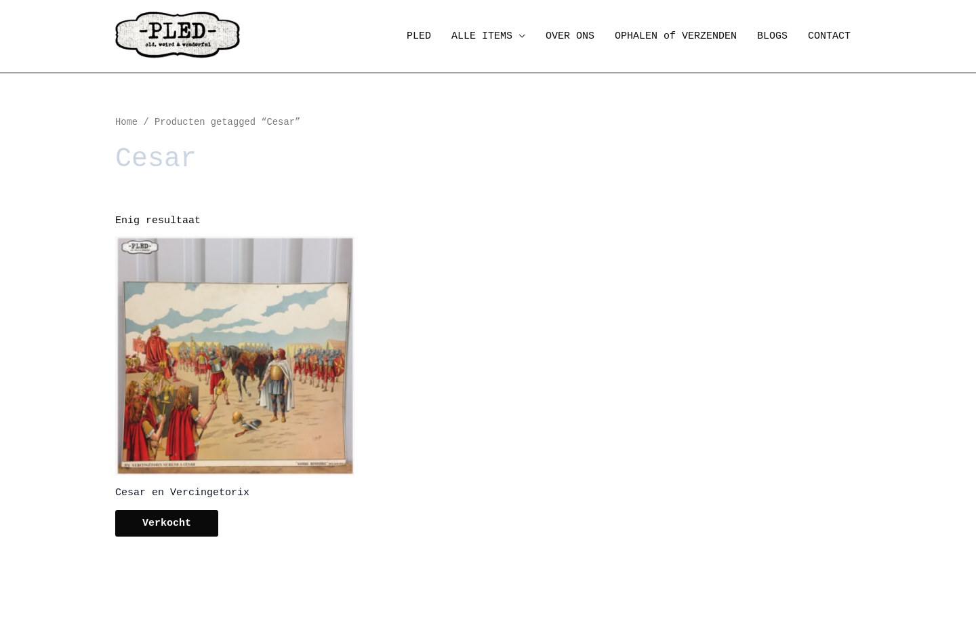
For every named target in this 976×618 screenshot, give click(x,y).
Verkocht (166, 523)
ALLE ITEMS (481, 36)
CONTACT (829, 36)
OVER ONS (570, 36)
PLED (419, 36)
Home (126, 122)
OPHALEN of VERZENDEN (676, 36)
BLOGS (772, 36)
